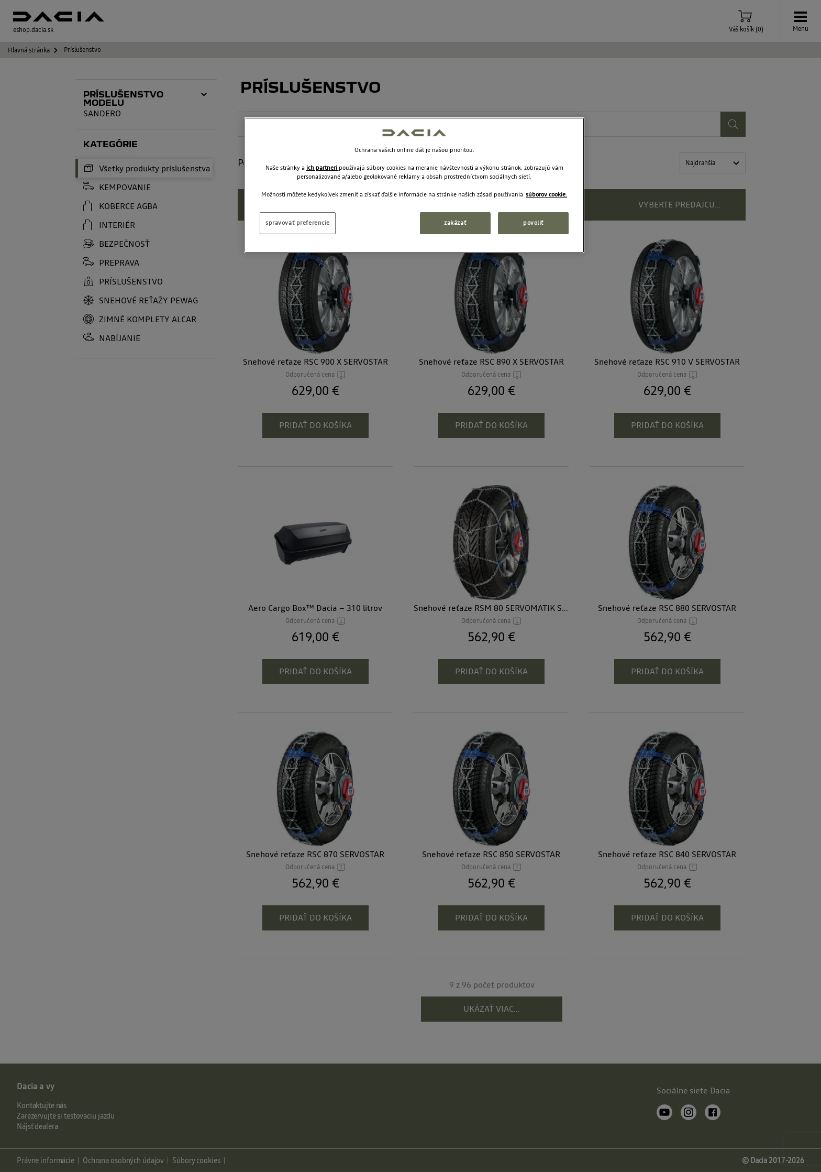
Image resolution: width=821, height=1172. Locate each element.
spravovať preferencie (297, 222)
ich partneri (322, 167)
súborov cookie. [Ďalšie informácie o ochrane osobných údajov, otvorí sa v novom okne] (546, 194)
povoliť (533, 222)
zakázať (455, 222)
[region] (414, 185)
